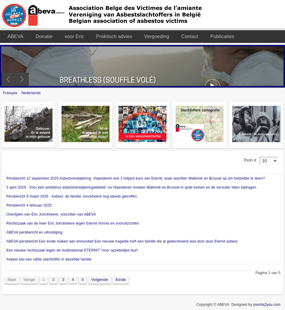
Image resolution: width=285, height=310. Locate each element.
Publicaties (222, 36)
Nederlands (31, 93)
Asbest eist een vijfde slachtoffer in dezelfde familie (49, 259)
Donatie (43, 36)
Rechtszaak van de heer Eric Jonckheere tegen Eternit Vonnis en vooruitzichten (72, 223)
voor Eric (74, 36)
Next (22, 79)
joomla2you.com (266, 305)
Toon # (249, 160)
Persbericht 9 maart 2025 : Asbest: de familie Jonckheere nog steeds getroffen (71, 196)
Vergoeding (156, 36)
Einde (121, 279)
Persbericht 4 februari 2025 (29, 205)
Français (11, 93)
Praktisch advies (114, 36)
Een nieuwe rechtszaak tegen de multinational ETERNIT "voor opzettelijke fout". (72, 250)
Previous (8, 79)
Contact (189, 36)
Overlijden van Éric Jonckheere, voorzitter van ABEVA (51, 214)
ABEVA (15, 36)
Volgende (99, 279)
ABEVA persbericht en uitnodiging (34, 232)
